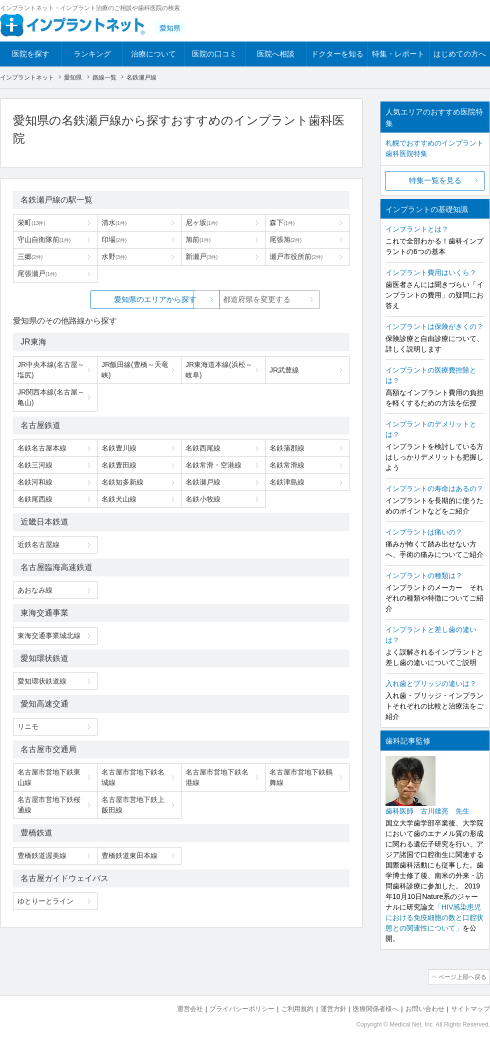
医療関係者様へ (375, 1008)
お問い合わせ (425, 1008)
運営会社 (190, 1008)
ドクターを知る (337, 54)
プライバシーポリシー (242, 1008)
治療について (153, 54)
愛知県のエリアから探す (106, 299)
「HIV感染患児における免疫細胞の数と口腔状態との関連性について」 (435, 917)
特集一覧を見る (435, 180)
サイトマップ (470, 1008)
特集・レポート (398, 54)
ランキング (92, 54)
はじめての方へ (460, 54)
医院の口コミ (214, 54)
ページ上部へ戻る (462, 977)
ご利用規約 (297, 1008)
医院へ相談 (275, 54)
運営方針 (333, 1008)
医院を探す (31, 54)
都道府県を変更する (256, 299)
